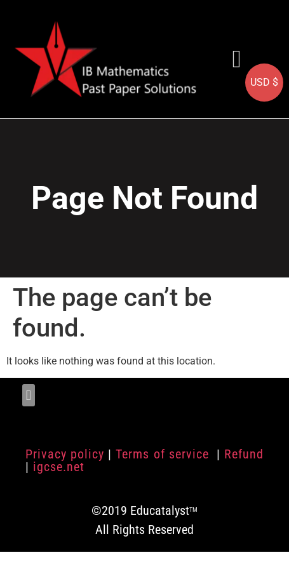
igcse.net (58, 466)
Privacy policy (64, 454)
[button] (237, 58)
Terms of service (164, 454)
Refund (244, 454)
